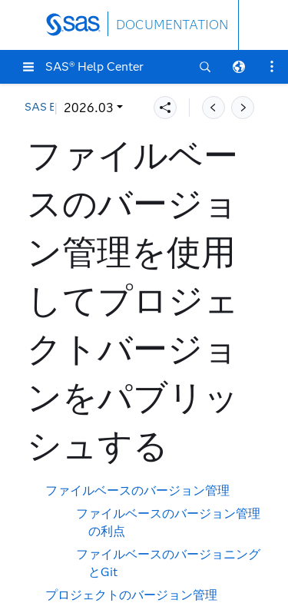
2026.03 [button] (59, 108)
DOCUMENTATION (172, 25)
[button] (28, 67)
